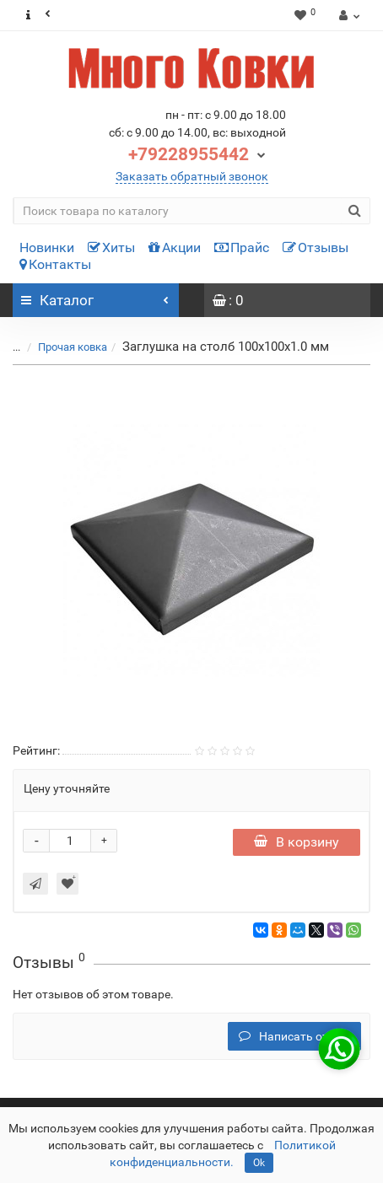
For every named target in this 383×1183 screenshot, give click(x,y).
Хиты (111, 247)
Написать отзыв (294, 1036)
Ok (259, 1163)
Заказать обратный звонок (192, 176)
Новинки (46, 247)
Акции (174, 247)
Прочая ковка (62, 347)
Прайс (241, 247)
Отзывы (315, 247)
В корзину (296, 842)
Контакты (55, 264)
